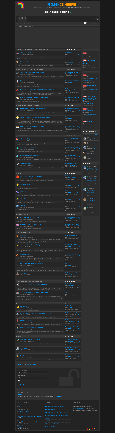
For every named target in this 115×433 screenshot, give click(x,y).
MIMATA (70, 185)
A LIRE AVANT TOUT (25, 53)
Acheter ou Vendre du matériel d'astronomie (28, 105)
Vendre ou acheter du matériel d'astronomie (32, 126)
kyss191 (70, 219)
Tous (86, 134)
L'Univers (19, 173)
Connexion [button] (56, 12)
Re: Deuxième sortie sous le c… (72, 97)
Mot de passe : (22, 375)
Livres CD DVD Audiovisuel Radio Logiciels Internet (29, 281)
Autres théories (90, 103)
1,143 (94, 148)
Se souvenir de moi (24, 381)
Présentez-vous (90, 125)
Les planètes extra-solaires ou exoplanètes (31, 176)
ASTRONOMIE (78, 408)
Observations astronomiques (27, 81)
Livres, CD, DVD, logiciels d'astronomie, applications (34, 292)
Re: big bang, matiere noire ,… (72, 235)
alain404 (70, 74)
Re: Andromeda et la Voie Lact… (72, 198)
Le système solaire (22, 136)
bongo (69, 192)
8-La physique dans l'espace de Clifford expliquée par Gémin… (31, 416)
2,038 (94, 139)
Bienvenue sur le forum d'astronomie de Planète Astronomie (32, 49)
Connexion (20, 365)
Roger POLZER (71, 165)
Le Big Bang (23, 235)
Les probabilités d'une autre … (72, 224)
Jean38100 (70, 285)
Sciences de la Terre (25, 320)
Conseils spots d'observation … (72, 339)
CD (66, 292)
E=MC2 (88, 75)
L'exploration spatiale (25, 164)
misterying (70, 128)
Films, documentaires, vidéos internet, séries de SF (33, 284)
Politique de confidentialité (51, 424)
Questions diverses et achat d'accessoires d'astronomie (35, 117)
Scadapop (70, 341)
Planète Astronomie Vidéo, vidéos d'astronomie (56, 415)
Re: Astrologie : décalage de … (72, 327)
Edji (69, 99)
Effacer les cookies (50, 426)
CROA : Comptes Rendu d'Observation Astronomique (34, 97)
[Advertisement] (57, 37)
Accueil (48, 12)
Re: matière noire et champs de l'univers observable (91, 180)
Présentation (89, 121)
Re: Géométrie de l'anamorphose (72, 306)
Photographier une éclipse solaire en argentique (28, 421)
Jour (90, 134)
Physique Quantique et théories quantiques (31, 263)
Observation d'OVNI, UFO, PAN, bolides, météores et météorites (37, 89)
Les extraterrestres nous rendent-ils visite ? (31, 217)
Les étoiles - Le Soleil (25, 184)
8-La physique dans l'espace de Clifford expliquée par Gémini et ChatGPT (90, 98)
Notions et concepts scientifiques (26, 303)
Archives (22, 355)
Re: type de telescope (70, 117)
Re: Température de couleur (71, 313)
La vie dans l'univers (22, 214)
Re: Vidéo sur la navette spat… (72, 355)
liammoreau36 (71, 149)
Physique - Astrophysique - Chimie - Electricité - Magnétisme (36, 313)
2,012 (94, 144)
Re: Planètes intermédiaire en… (72, 176)
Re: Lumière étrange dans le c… (72, 217)
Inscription (66, 12)
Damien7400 (71, 321)
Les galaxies (23, 198)
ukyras (69, 110)
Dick (69, 54)
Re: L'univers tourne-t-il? (70, 205)
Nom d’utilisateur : (22, 370)
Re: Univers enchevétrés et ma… (72, 254)
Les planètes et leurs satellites (28, 147)
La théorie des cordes (25, 254)
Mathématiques (24, 306)
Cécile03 (70, 307)
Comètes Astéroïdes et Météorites (29, 155)
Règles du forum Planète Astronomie (54, 406)
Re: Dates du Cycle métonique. (72, 348)
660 (93, 158)
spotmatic (70, 62)
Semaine (95, 134)
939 (93, 153)
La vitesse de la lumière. (92, 53)
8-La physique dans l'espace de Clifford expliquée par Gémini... (90, 61)
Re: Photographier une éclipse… (72, 72)
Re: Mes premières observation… (72, 80)
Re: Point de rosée (69, 320)
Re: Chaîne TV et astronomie (71, 284)
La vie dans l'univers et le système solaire (31, 224)
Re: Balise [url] (68, 52)
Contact (47, 418)
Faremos (70, 226)
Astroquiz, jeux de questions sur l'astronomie (56, 412)
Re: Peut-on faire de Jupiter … (72, 147)
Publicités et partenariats (51, 421)
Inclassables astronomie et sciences (30, 340)
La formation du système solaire (28, 139)
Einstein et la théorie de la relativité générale (32, 245)
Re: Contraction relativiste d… (72, 244)
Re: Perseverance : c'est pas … (72, 163)
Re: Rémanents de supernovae (72, 184)
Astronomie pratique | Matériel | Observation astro (30, 69)
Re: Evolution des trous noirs (71, 191)
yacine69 (70, 82)
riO (68, 140)
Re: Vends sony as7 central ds (72, 126)
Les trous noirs (24, 191)
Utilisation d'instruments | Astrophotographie (32, 72)
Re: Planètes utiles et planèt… (72, 138)
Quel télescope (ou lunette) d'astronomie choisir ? (33, 109)
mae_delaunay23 (72, 177)
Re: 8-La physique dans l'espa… (72, 273)
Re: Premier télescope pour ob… (72, 108)
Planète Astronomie (50, 409)
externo (70, 274)
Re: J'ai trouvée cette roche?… (72, 155)
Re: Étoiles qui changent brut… (72, 89)
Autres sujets (23, 348)
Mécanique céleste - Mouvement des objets (31, 327)
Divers (19, 336)
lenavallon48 (71, 349)
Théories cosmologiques (23, 232)
